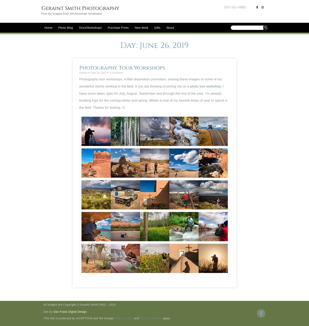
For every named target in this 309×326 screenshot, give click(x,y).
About (170, 27)
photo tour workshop (205, 86)
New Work (141, 27)
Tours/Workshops (90, 27)
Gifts (157, 27)
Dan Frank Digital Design (70, 311)
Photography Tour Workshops (122, 68)
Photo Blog (65, 27)
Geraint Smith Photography (80, 8)
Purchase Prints (118, 27)
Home (48, 27)
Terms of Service (151, 318)
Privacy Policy (124, 318)
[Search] (265, 28)
